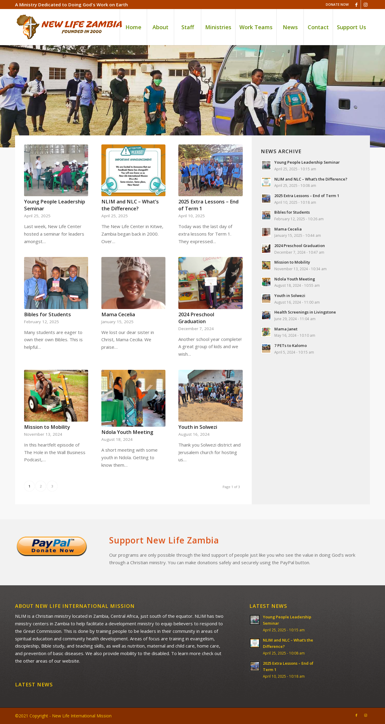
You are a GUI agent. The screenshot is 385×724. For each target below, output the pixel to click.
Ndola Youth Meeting (127, 432)
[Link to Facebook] (356, 4)
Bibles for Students (47, 314)
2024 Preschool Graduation (196, 318)
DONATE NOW (337, 4)
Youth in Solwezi (197, 426)
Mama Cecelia (118, 314)
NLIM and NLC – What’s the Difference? (130, 205)
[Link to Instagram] (365, 4)
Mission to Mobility (47, 426)
